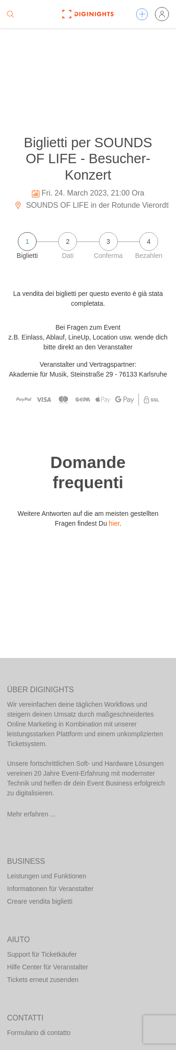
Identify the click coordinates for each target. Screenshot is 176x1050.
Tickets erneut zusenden (42, 979)
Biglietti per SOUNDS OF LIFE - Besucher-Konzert (88, 158)
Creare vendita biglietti (39, 901)
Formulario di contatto (38, 1032)
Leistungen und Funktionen (46, 876)
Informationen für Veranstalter (50, 888)
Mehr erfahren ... (31, 814)
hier (114, 523)
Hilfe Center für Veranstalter (47, 967)
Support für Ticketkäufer (42, 954)
